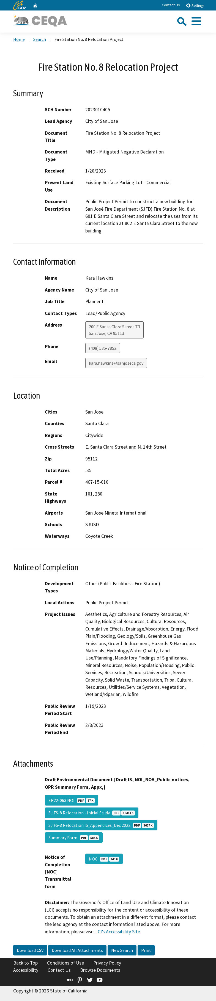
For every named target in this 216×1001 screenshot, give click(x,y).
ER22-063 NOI (71, 800)
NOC (104, 859)
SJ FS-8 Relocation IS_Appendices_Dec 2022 (101, 825)
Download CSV (30, 950)
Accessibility (25, 970)
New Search (122, 950)
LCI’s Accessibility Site (117, 932)
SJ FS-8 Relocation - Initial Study (91, 812)
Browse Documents (100, 970)
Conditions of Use (65, 963)
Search (39, 39)
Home (19, 39)
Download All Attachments (77, 950)
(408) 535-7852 (102, 348)
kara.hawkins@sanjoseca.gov (116, 363)
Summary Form (73, 837)
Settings (195, 5)
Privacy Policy (107, 963)
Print (146, 950)
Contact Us (171, 4)
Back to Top (25, 963)
